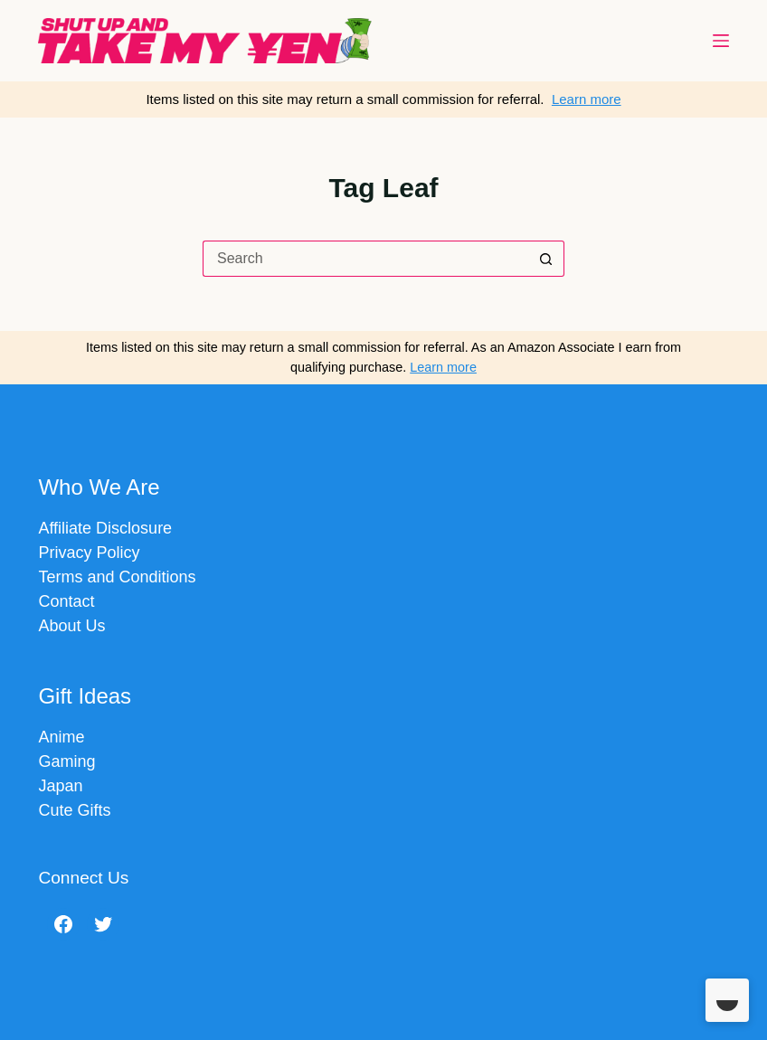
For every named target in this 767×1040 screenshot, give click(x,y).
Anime (61, 737)
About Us (71, 626)
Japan (60, 786)
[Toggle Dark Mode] (727, 1000)
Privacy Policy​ (88, 553)
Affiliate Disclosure (105, 528)
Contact (66, 601)
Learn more (586, 99)
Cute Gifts (74, 810)
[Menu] (721, 41)
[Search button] (546, 259)
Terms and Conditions (116, 577)
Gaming (66, 761)
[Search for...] (365, 259)
